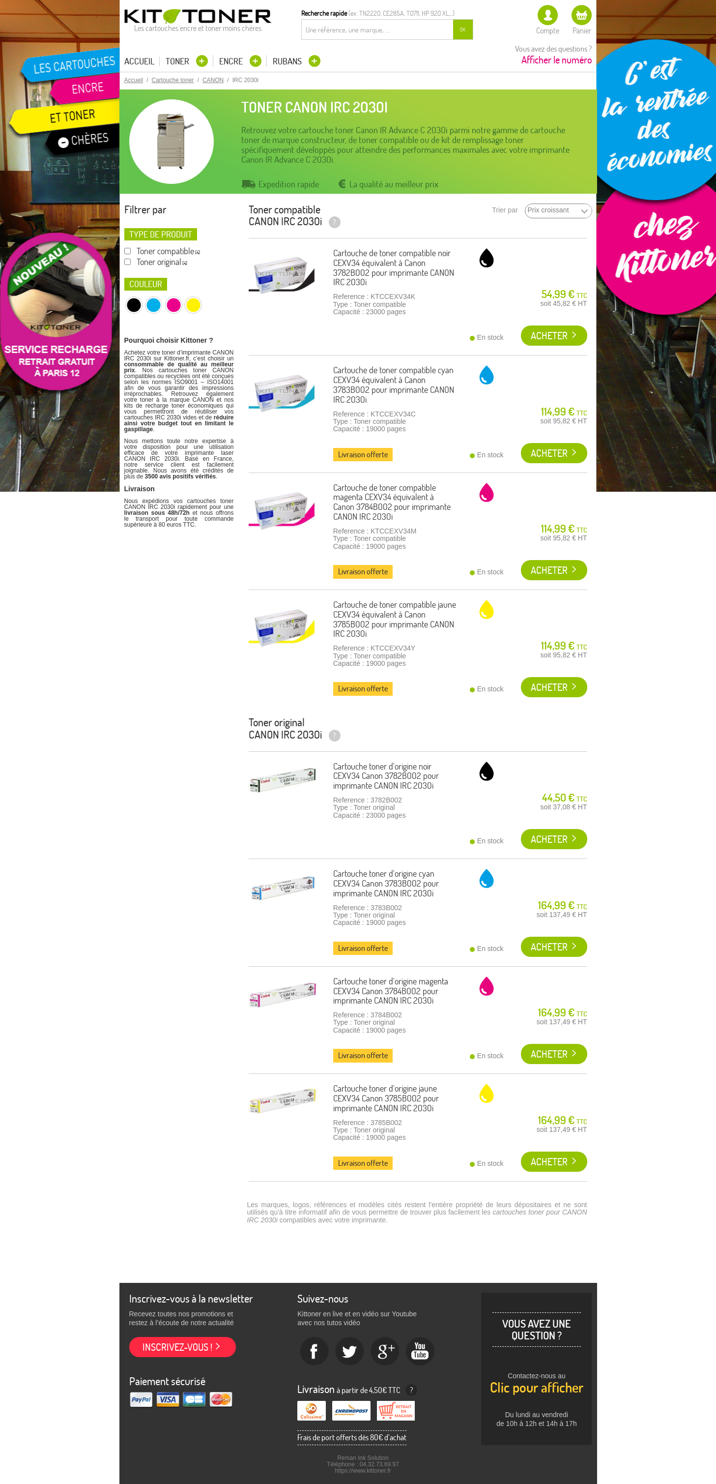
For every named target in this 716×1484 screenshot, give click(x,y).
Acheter (549, 335)
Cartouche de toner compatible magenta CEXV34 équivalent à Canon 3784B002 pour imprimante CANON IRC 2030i (392, 502)
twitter (350, 1351)
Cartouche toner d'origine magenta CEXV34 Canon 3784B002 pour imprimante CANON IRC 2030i (390, 991)
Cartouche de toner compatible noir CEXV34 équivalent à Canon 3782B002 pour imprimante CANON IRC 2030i (393, 267)
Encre (232, 61)
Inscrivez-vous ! (177, 1347)
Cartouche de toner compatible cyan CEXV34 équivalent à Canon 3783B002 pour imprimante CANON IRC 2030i (393, 384)
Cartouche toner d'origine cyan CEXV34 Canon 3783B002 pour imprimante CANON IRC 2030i (386, 883)
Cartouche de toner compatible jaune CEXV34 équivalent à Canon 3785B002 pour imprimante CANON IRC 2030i (394, 619)
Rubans (288, 61)
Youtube (420, 1351)
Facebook (314, 1351)
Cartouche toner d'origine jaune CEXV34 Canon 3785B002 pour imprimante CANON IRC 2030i (386, 1098)
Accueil (139, 61)
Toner (178, 61)
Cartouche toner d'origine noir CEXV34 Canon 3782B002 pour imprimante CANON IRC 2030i (386, 776)
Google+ (385, 1351)
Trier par (504, 210)
